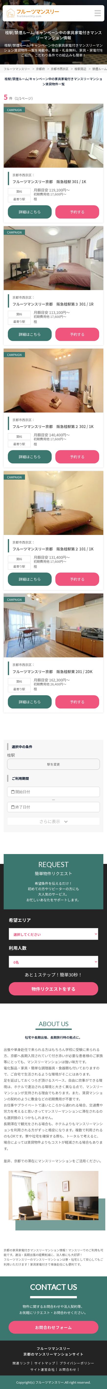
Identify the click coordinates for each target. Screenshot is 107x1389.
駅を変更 (53, 764)
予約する (77, 211)
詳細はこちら (30, 211)
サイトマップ (44, 1363)
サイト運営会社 (42, 1369)
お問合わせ (68, 1369)
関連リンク (21, 1363)
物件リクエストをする (54, 989)
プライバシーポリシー (77, 1363)
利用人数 (17, 948)
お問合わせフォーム (53, 1327)
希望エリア (20, 920)
